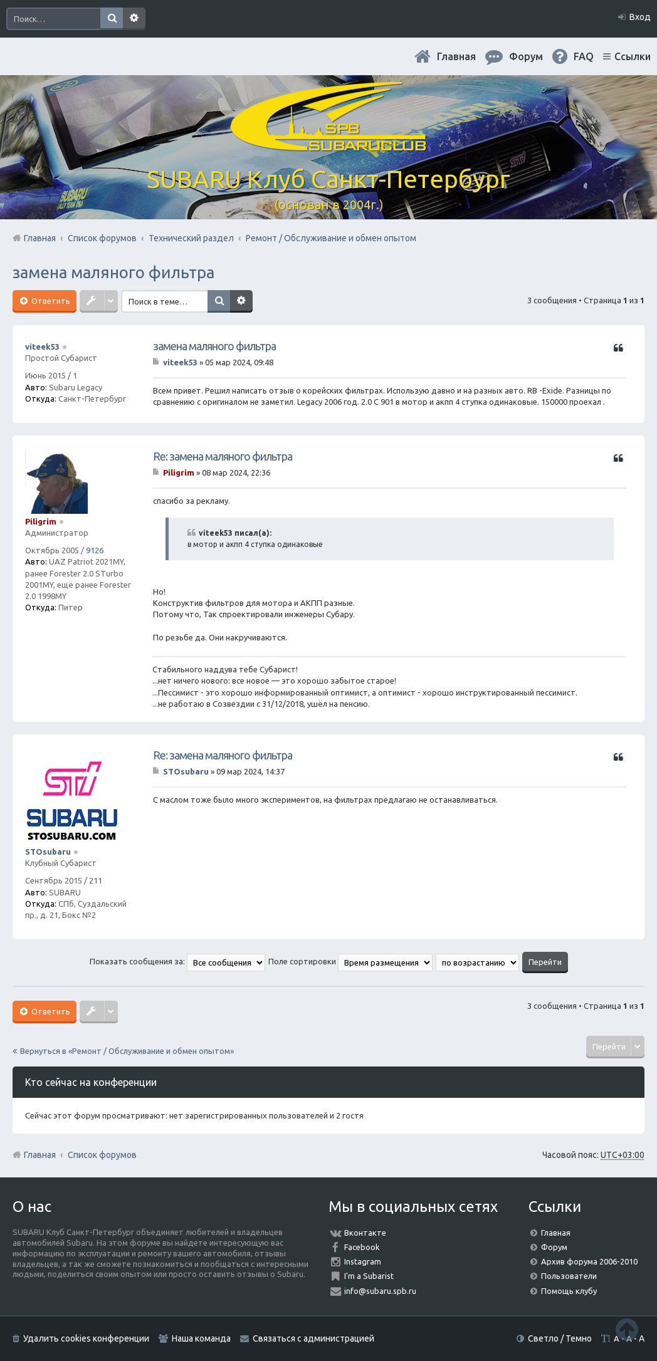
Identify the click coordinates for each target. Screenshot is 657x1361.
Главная (456, 56)
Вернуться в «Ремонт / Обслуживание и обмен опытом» (127, 1050)
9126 (94, 550)
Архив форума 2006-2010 (589, 1261)
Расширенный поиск (134, 19)
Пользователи (569, 1275)
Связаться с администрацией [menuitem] (313, 1338)
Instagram (362, 1261)
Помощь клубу (569, 1290)
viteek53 (42, 346)
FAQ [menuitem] (584, 56)
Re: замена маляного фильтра (222, 456)
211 (95, 880)
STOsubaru (48, 851)
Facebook (362, 1247)
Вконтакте (365, 1232)
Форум (554, 1247)
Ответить (49, 300)
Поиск (111, 19)
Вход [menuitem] (640, 17)
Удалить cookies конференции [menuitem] (86, 1338)
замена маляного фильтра (113, 272)
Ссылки (632, 56)
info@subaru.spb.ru (380, 1290)
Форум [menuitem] (526, 56)
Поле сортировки (350, 961)
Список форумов (102, 1155)
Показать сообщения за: (177, 961)
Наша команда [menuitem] (201, 1338)
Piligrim (40, 521)
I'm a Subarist (369, 1275)
